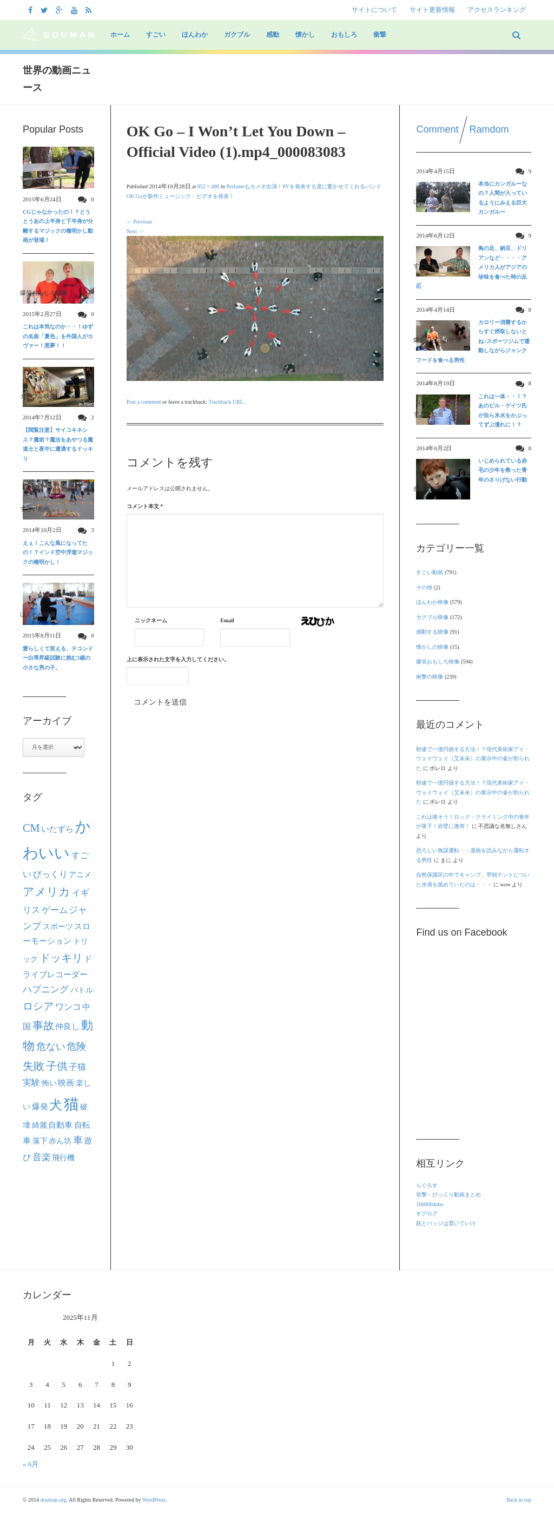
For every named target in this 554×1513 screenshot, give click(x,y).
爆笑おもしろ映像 (437, 662)
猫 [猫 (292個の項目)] (71, 1104)
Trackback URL (225, 402)
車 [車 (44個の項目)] (78, 1140)
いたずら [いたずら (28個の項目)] (57, 828)
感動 (272, 34)
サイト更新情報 (432, 10)
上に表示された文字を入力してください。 (178, 659)
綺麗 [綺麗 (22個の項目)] (39, 1125)
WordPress (154, 1500)
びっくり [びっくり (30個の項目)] (50, 874)
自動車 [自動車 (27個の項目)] (60, 1124)
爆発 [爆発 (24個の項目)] (40, 1106)
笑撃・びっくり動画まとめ (448, 1195)
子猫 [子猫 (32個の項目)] (77, 1067)
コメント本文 (145, 506)
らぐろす (427, 1185)
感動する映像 (432, 632)
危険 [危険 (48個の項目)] (76, 1046)
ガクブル (237, 34)
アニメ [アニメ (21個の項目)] (80, 875)
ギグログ (427, 1213)
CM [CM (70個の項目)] (31, 828)
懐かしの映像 (432, 647)
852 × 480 (208, 186)
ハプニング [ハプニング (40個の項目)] (46, 989)
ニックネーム (151, 620)
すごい (156, 34)
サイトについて (374, 10)
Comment (437, 129)
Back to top (518, 1500)
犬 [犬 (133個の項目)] (55, 1105)
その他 (424, 587)
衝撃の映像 (429, 677)
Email (227, 620)
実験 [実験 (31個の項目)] (31, 1082)
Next (135, 231)
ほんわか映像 (432, 602)
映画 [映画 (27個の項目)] (66, 1082)
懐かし (305, 34)
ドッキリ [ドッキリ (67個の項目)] (61, 958)
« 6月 (30, 1464)
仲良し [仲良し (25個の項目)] (67, 1026)
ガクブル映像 (432, 617)
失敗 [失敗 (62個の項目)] (33, 1066)
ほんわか (195, 34)
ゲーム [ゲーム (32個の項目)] (55, 910)
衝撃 (379, 34)
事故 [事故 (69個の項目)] (43, 1025)
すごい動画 (429, 572)
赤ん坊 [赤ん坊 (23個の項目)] (60, 1140)
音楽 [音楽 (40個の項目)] (41, 1157)
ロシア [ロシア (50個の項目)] (38, 1006)
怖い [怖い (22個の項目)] (49, 1082)
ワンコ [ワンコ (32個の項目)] (68, 1007)
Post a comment (144, 402)
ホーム (120, 34)
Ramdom (489, 129)
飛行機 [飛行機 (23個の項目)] (63, 1157)
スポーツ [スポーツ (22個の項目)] (58, 926)
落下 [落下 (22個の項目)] (40, 1140)
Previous (140, 222)
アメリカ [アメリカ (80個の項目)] (46, 891)
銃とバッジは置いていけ (446, 1223)
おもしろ (344, 34)
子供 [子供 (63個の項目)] (57, 1066)
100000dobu (429, 1204)
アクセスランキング (496, 10)
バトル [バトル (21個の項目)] (81, 990)
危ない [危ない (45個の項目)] (50, 1046)
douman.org (54, 1500)
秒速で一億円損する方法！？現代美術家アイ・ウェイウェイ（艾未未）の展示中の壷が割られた (473, 758)
